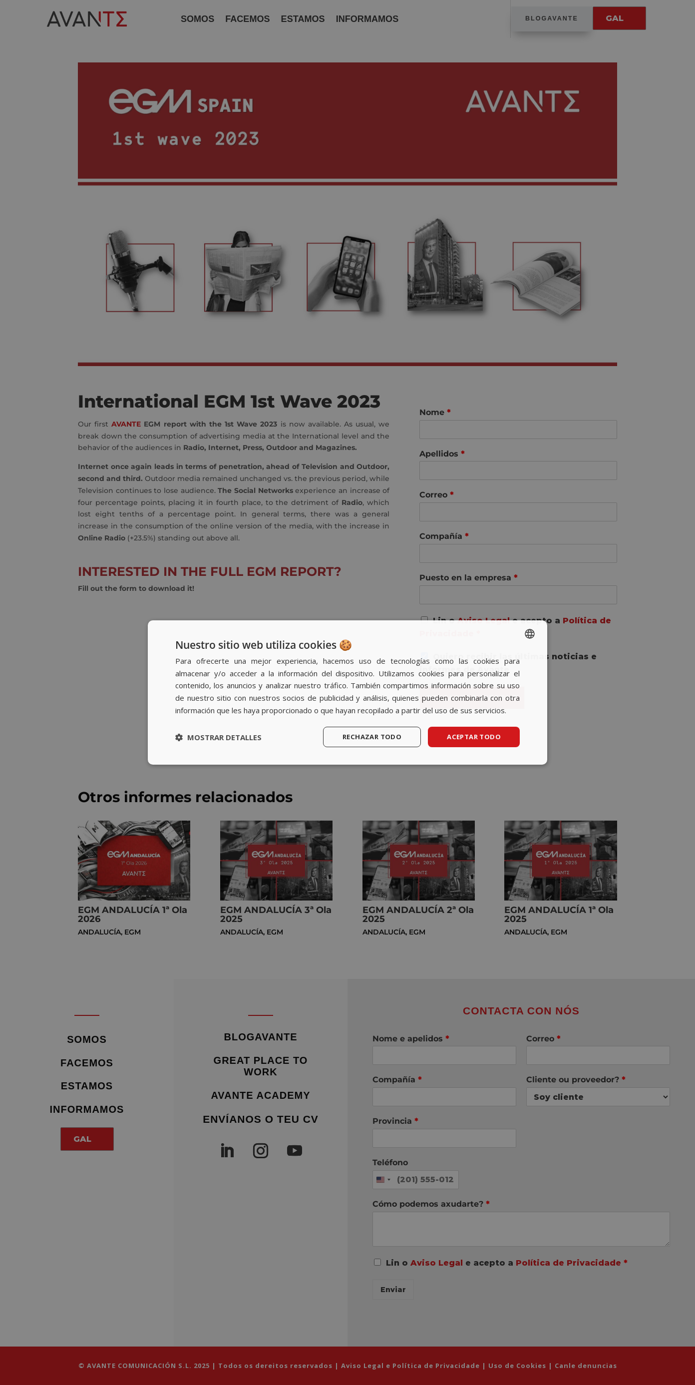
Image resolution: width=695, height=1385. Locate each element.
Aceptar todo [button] (472, 736)
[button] (218, 737)
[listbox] (530, 633)
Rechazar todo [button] (366, 736)
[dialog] (347, 692)
